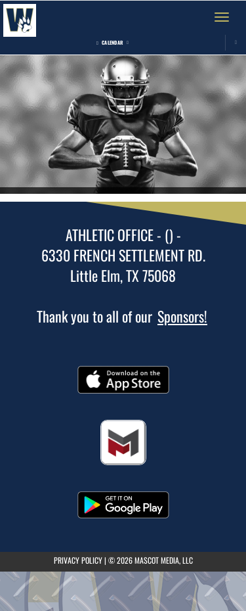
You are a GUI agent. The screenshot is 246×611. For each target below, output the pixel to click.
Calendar (112, 42)
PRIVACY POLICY (78, 560)
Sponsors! (182, 316)
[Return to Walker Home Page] (19, 17)
